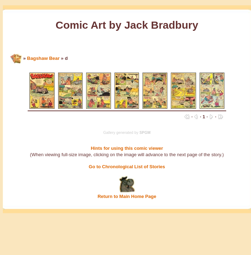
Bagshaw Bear (43, 58)
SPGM (144, 132)
